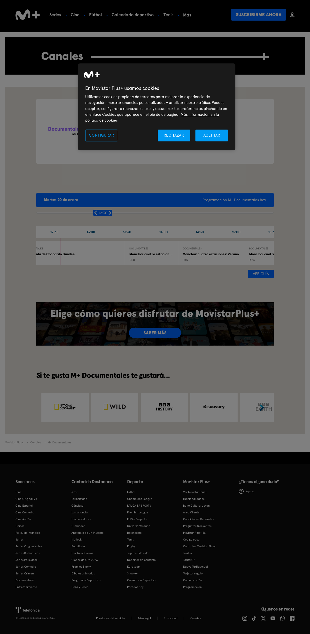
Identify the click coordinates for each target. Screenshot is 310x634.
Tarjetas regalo (193, 573)
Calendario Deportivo (141, 580)
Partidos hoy (135, 587)
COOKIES (195, 618)
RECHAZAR (174, 135)
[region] (156, 106)
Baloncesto (134, 532)
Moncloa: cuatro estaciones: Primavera (160, 254)
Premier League (137, 512)
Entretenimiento (26, 587)
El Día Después (137, 519)
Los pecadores (81, 519)
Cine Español (24, 505)
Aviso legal (144, 618)
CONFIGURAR (101, 135)
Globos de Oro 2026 (84, 560)
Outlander (78, 526)
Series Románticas (27, 553)
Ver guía (261, 273)
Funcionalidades (193, 499)
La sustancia (79, 512)
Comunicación (192, 580)
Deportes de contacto (141, 560)
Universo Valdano (138, 526)
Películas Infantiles (28, 532)
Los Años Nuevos (82, 553)
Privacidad (171, 618)
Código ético (191, 539)
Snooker (132, 573)
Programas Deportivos (86, 580)
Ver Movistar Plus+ (195, 492)
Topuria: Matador (138, 553)
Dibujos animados (83, 573)
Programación (192, 587)
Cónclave (77, 505)
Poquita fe (78, 546)
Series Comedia (26, 566)
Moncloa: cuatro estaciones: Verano (211, 254)
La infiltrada (79, 499)
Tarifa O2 (189, 560)
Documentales (25, 580)
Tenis (168, 14)
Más (209, 15)
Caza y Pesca (79, 587)
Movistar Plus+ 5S (194, 532)
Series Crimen (25, 573)
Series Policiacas (26, 560)
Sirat (74, 492)
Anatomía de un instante (87, 532)
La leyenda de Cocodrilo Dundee (49, 254)
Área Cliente (191, 512)
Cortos (20, 526)
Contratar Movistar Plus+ (199, 546)
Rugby (189, 14)
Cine (75, 14)
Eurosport (133, 566)
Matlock (76, 539)
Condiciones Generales (198, 519)
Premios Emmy (81, 566)
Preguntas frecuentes (197, 526)
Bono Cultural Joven (196, 505)
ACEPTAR (211, 135)
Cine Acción (23, 519)
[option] (65, 407)
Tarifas (187, 553)
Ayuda (246, 491)
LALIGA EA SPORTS (139, 505)
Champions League (139, 499)
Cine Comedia (25, 512)
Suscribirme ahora (258, 14)
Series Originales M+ (29, 546)
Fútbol (95, 14)
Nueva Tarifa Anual (195, 566)
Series (55, 14)
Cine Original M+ (26, 499)
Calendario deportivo (133, 14)
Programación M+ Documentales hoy (234, 200)
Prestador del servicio (110, 618)
